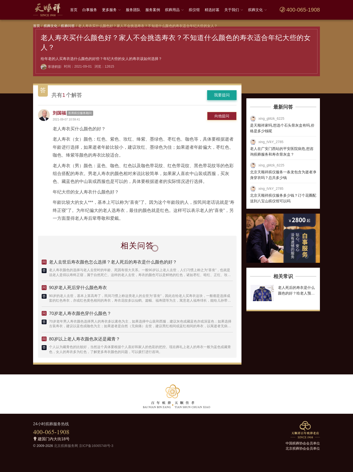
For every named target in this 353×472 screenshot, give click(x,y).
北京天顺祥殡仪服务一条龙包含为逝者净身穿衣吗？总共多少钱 (283, 175)
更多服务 (109, 10)
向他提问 (221, 116)
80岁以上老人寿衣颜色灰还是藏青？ (84, 339)
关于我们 (231, 10)
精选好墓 (212, 10)
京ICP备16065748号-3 (96, 446)
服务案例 (152, 10)
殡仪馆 (194, 10)
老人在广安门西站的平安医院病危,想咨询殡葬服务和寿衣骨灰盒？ (282, 151)
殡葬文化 (255, 10)
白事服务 (89, 10)
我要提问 (222, 95)
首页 (73, 10)
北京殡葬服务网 (66, 446)
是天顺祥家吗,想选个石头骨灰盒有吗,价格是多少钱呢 (282, 128)
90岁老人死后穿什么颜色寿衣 (78, 287)
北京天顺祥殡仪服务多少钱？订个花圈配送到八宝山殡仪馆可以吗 (283, 198)
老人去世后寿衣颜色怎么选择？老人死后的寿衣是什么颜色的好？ (113, 262)
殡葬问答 (68, 26)
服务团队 (133, 10)
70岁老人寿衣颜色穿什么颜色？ (80, 313)
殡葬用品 (172, 10)
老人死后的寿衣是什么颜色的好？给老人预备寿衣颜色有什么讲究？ (296, 293)
